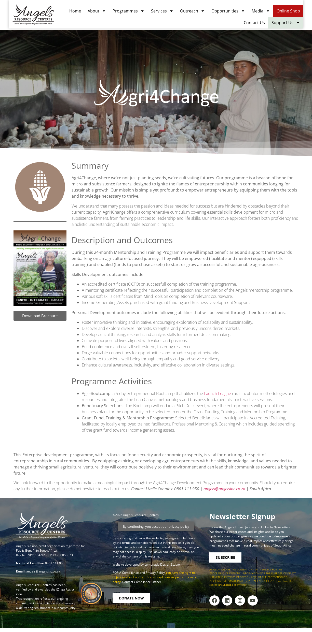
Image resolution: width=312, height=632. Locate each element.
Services (171, 12)
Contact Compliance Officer (141, 582)
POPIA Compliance (126, 572)
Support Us (294, 24)
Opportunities (237, 12)
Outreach (201, 12)
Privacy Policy (156, 572)
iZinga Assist (65, 589)
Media (269, 12)
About (105, 12)
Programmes (137, 12)
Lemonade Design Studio (162, 564)
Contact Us (263, 24)
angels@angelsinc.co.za (224, 489)
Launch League (217, 393)
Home (84, 12)
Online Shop (297, 12)
